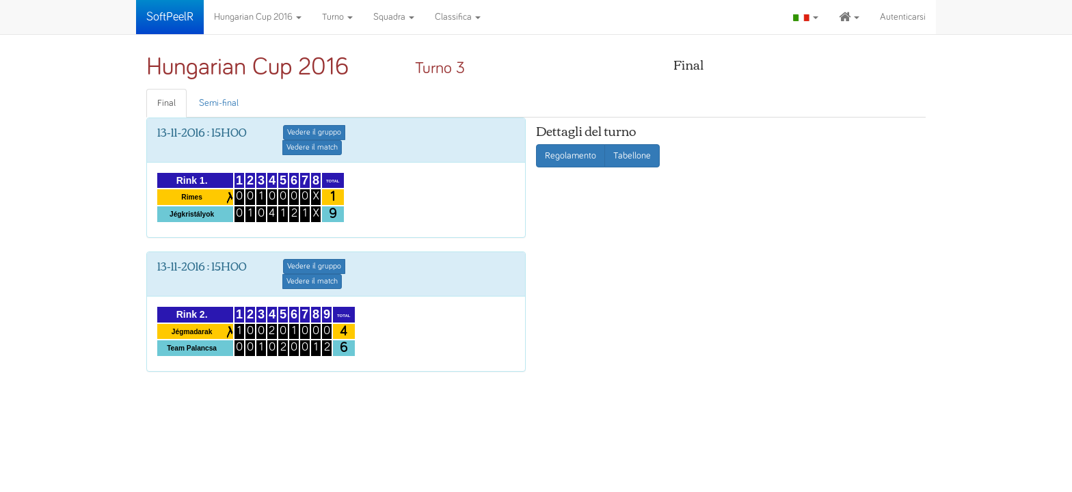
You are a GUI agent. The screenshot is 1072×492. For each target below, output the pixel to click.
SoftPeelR (169, 17)
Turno (337, 17)
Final (166, 103)
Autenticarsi (903, 17)
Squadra (393, 17)
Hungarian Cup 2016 (258, 17)
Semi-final (219, 103)
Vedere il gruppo (314, 132)
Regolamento (570, 156)
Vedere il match (312, 148)
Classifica (458, 17)
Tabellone (632, 156)
